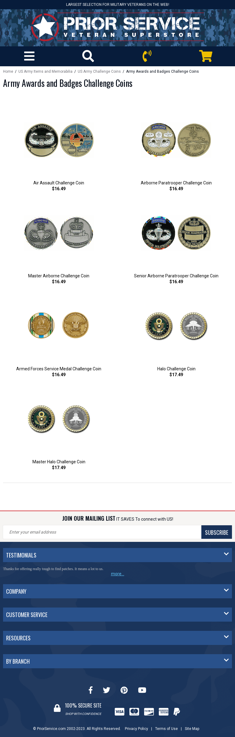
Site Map (192, 729)
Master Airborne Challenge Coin (58, 275)
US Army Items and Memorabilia (45, 71)
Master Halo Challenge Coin (58, 461)
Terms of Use (166, 729)
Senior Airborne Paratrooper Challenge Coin (176, 275)
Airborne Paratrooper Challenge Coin (176, 182)
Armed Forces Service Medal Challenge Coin (58, 368)
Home (8, 71)
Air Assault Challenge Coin (58, 182)
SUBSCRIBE (216, 532)
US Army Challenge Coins (99, 71)
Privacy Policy (136, 729)
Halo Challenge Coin (176, 368)
